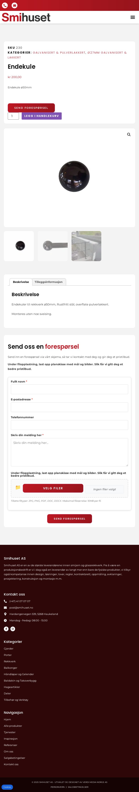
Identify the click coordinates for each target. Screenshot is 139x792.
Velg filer (53, 488)
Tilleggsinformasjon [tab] (49, 282)
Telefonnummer (22, 417)
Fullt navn (19, 381)
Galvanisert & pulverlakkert (59, 52)
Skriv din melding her (27, 435)
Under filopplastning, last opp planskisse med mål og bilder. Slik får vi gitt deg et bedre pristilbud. (68, 474)
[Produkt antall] (13, 116)
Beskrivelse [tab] (21, 282)
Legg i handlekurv (41, 116)
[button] (132, 17)
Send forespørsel (69, 519)
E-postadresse (22, 399)
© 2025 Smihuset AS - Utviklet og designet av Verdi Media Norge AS (69, 782)
